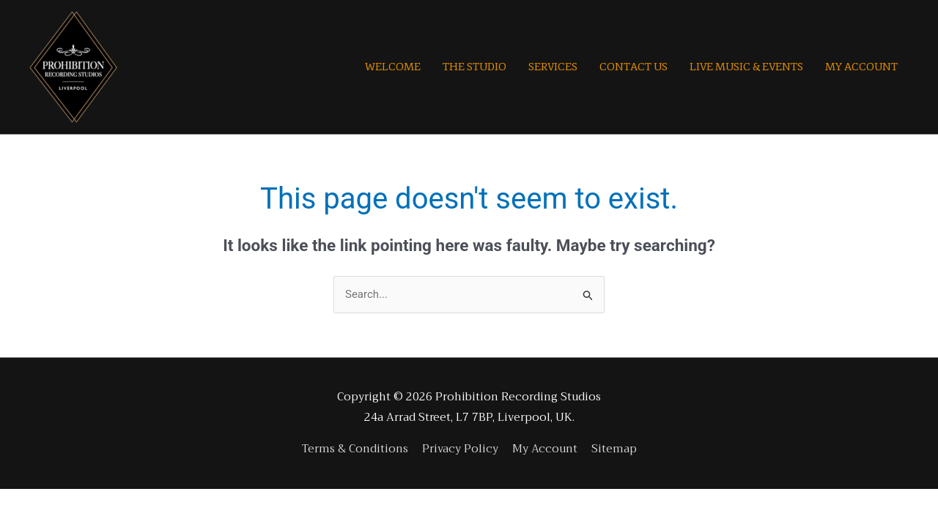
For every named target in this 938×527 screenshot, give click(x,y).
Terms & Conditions (355, 448)
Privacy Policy (460, 448)
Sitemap (614, 448)
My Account (544, 448)
